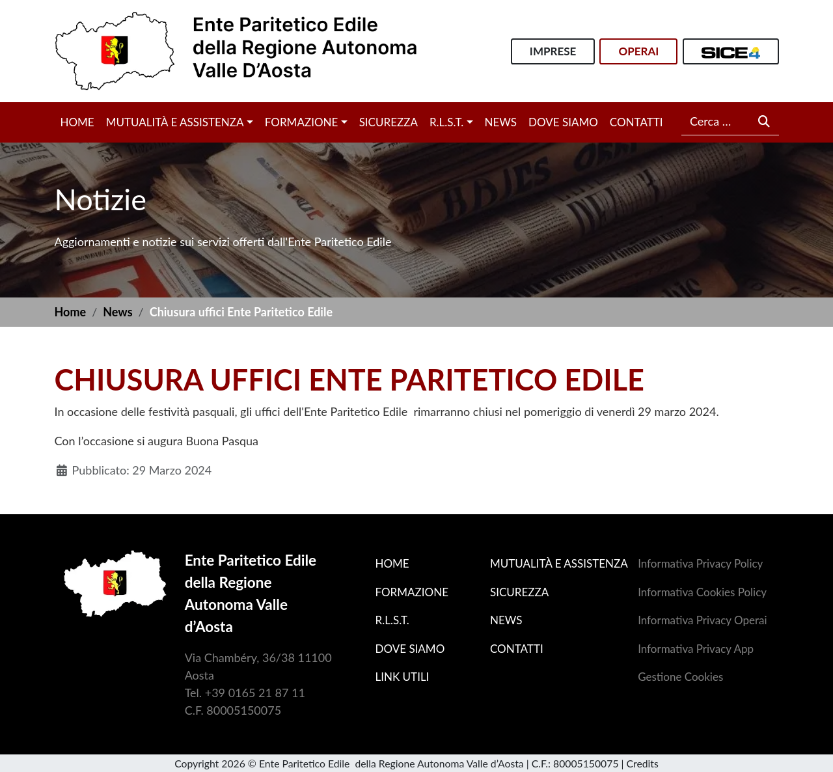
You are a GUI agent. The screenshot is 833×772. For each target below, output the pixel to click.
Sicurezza (388, 122)
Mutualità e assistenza (175, 122)
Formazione (301, 122)
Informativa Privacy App (696, 648)
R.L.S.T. (446, 122)
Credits (643, 763)
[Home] (236, 49)
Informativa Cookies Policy (702, 592)
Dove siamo (563, 122)
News (501, 122)
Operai (638, 51)
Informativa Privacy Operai (702, 620)
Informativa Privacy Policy (700, 563)
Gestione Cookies (680, 676)
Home (77, 122)
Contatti (636, 122)
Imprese (553, 51)
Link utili (403, 676)
